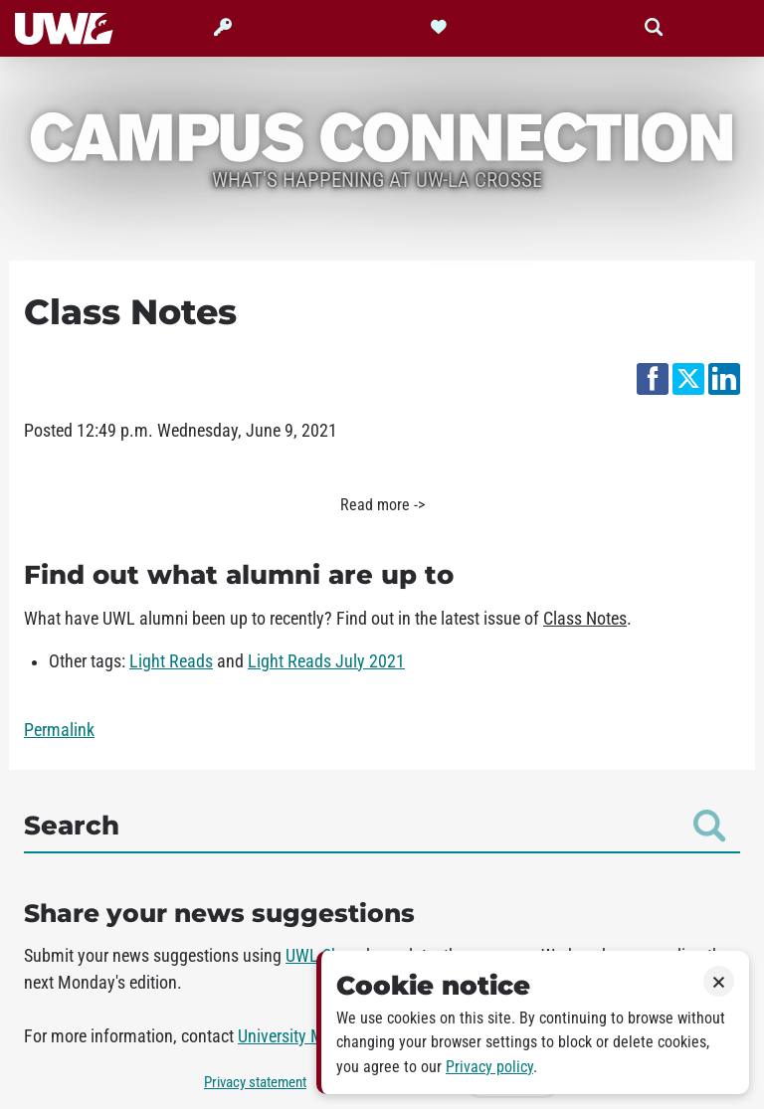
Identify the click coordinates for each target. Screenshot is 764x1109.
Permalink (59, 730)
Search (374, 825)
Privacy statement (255, 1082)
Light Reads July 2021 (326, 661)
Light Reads (171, 661)
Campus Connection (382, 135)
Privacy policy (489, 1066)
